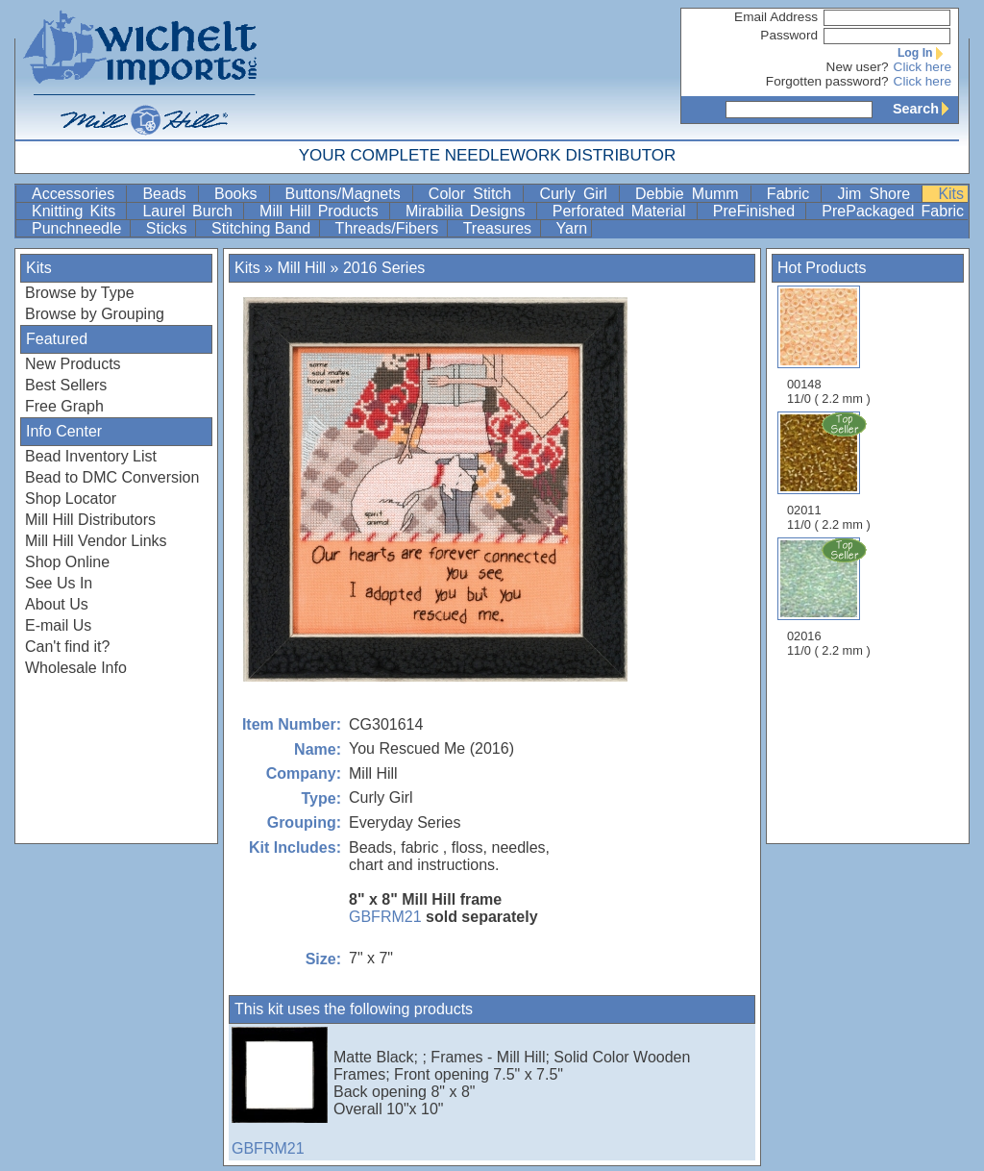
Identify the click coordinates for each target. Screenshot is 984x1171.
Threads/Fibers (389, 228)
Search (925, 108)
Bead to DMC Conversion (112, 477)
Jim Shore (877, 194)
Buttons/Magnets (346, 194)
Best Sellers (66, 385)
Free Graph (64, 406)
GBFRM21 (385, 917)
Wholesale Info (76, 668)
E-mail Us (58, 625)
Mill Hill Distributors (90, 519)
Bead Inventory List (91, 456)
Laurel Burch (190, 211)
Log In (924, 53)
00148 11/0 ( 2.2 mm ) (829, 346)
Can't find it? (67, 646)
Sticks (168, 228)
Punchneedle (79, 228)
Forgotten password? (827, 81)
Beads (168, 194)
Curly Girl (577, 194)
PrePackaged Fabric (893, 211)
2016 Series (384, 268)
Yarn (572, 228)
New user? (857, 67)
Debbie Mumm (691, 194)
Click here (922, 67)
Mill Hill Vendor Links (96, 541)
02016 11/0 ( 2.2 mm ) (830, 597)
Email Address (776, 17)
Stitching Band (263, 228)
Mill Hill (301, 268)
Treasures (499, 228)
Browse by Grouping (94, 314)
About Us (56, 604)
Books (239, 194)
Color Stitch (474, 194)
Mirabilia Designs (469, 211)
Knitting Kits (77, 211)
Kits (951, 194)
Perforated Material (623, 211)
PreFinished (757, 211)
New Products (73, 364)
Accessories (77, 194)
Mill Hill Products (322, 211)
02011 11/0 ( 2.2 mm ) (830, 471)
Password (789, 35)
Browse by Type (80, 293)
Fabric (792, 194)
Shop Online (67, 562)
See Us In (58, 583)
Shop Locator (70, 498)
